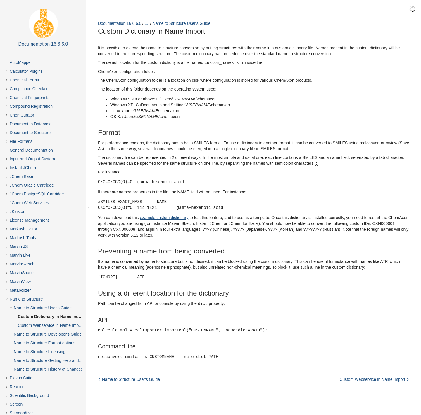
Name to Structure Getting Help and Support (53, 360)
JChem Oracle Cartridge (32, 185)
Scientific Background (29, 395)
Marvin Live (20, 255)
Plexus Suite (21, 378)
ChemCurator (22, 115)
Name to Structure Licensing (39, 351)
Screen (16, 404)
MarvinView (20, 281)
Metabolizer (20, 290)
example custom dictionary (164, 217)
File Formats (21, 141)
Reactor (17, 386)
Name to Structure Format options (44, 343)
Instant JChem (23, 167)
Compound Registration (31, 106)
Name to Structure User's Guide (43, 307)
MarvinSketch (22, 264)
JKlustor (17, 211)
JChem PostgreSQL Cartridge (37, 194)
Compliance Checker (29, 88)
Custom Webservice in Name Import (51, 325)
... (146, 23)
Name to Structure (26, 299)
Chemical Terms (24, 80)
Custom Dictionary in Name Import (51, 316)
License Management (29, 220)
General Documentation (31, 150)
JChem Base (21, 176)
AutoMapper (21, 62)
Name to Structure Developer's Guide (48, 334)
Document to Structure (30, 132)
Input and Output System (32, 159)
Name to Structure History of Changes (48, 369)
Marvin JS (19, 246)
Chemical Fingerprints (29, 97)
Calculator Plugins (26, 71)
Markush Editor (23, 229)
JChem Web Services (29, 202)
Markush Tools (23, 237)
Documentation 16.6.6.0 (120, 23)
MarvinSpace (22, 272)
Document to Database (30, 123)
